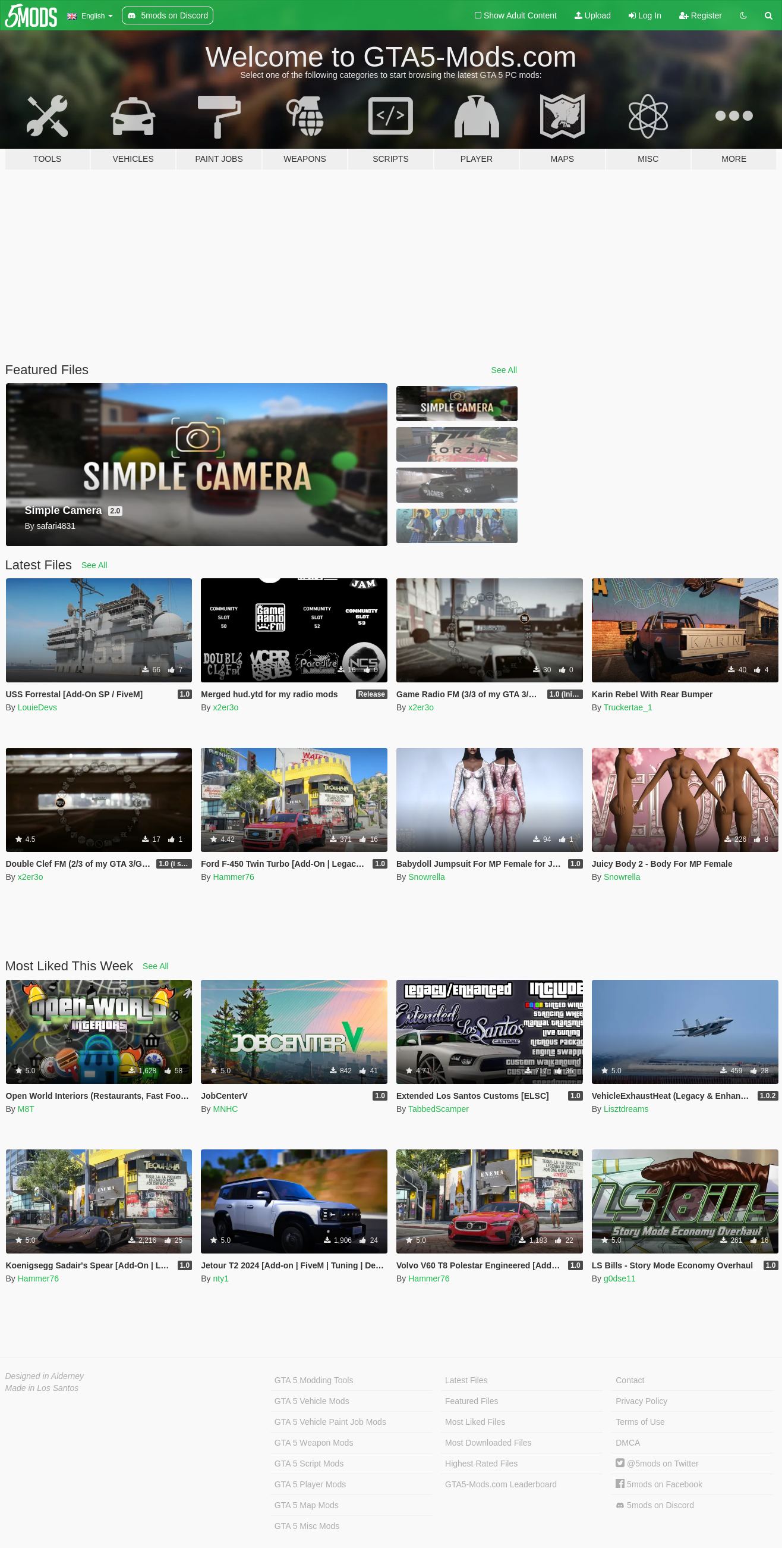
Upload (593, 15)
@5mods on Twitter (657, 1463)
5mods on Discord (655, 1505)
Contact (630, 1380)
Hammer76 (233, 877)
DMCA (628, 1442)
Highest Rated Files (481, 1463)
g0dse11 (620, 1278)
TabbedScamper (438, 1109)
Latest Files (466, 1380)
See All (504, 370)
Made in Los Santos (42, 1388)
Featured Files (471, 1401)
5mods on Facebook (659, 1484)
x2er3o (225, 707)
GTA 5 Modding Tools (314, 1380)
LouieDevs (37, 707)
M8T (26, 1109)
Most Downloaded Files (488, 1442)
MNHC (225, 1109)
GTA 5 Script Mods (309, 1463)
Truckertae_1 (628, 707)
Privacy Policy (641, 1401)
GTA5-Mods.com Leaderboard (501, 1484)
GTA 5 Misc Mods (307, 1526)
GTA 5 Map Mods (307, 1505)
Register (700, 15)
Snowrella (426, 877)
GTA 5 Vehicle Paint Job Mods (330, 1422)
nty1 (220, 1278)
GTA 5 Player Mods (310, 1484)
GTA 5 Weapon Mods (314, 1442)
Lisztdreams (626, 1109)
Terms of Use (640, 1422)
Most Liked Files (475, 1422)
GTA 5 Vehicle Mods (312, 1401)
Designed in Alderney (44, 1376)
